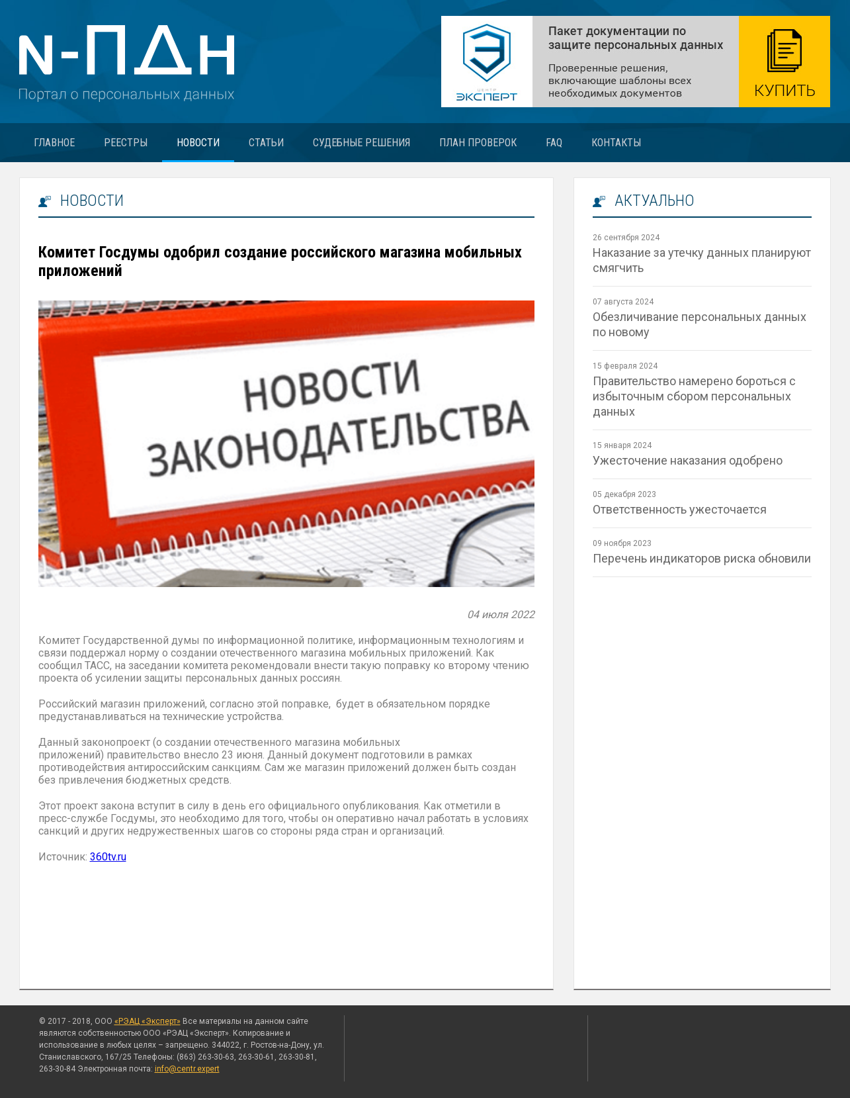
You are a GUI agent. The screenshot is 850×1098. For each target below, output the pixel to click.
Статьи (266, 142)
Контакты (616, 142)
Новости (198, 142)
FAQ (554, 142)
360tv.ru (108, 856)
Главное (54, 142)
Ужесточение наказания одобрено (688, 460)
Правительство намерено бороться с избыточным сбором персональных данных (694, 396)
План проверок (478, 142)
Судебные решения (361, 142)
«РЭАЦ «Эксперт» (147, 1021)
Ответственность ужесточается (680, 509)
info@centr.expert (187, 1069)
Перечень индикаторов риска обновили (702, 558)
